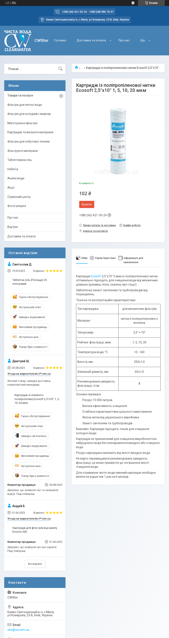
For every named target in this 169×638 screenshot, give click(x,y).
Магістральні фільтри (22, 123)
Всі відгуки (35, 563)
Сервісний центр (19, 197)
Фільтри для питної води (24, 104)
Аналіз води (15, 178)
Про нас (124, 40)
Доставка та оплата (91, 40)
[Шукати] (60, 69)
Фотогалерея (16, 206)
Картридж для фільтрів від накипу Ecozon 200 (34, 529)
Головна (60, 40)
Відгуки (12, 227)
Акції (10, 187)
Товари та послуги (20, 95)
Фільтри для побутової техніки (28, 141)
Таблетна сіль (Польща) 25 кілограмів (29, 281)
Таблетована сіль (19, 160)
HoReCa (12, 169)
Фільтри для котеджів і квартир (29, 114)
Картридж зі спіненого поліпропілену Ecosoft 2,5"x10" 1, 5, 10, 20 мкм (37, 398)
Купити (87, 204)
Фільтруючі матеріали (22, 150)
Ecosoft (96, 276)
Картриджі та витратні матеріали (30, 132)
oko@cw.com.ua (18, 629)
